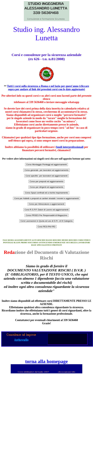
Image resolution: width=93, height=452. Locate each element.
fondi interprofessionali (70, 147)
